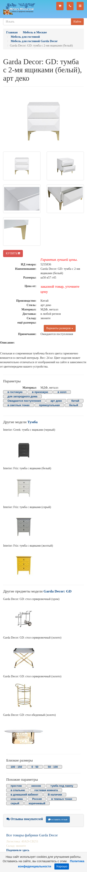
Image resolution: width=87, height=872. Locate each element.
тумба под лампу (61, 785)
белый (73, 405)
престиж (16, 785)
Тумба (32, 422)
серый (15, 803)
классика (17, 798)
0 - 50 (35, 766)
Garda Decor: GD (58, 591)
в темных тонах (61, 798)
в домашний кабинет (24, 794)
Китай (75, 400)
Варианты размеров (59, 328)
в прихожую (40, 392)
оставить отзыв (57, 819)
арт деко (56, 400)
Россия (37, 798)
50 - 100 (53, 766)
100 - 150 (16, 766)
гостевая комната (46, 790)
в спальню (18, 790)
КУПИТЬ (13, 253)
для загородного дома (22, 396)
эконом (36, 785)
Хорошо (61, 866)
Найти (77, 21)
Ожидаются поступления (24, 400)
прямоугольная (49, 405)
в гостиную (14, 392)
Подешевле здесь (17, 850)
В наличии (55, 794)
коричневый (37, 803)
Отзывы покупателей (24, 819)
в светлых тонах (18, 405)
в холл (62, 392)
